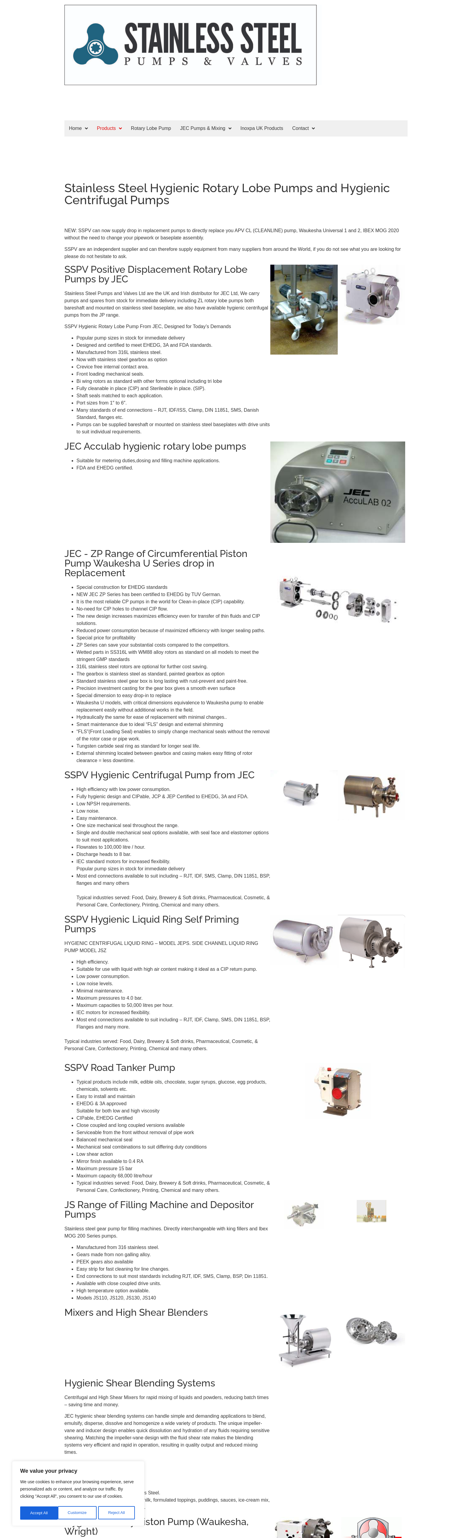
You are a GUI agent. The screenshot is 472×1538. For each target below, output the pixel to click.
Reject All (79, 1513)
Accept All (118, 1513)
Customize (39, 1513)
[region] (78, 1494)
